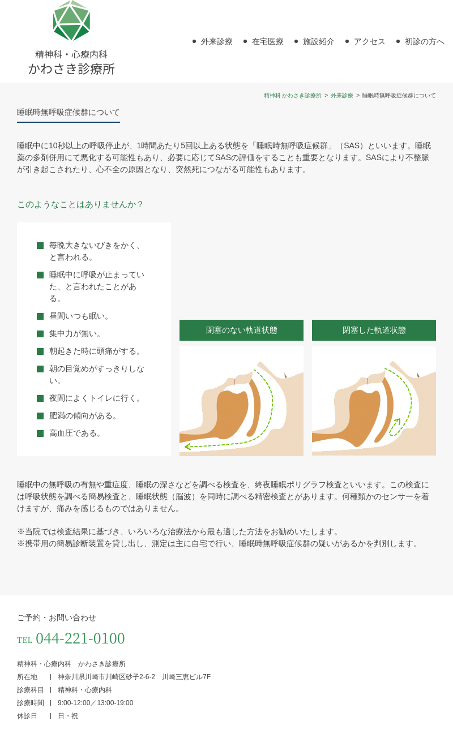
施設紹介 (319, 41)
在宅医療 (268, 41)
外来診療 (217, 41)
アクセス (370, 41)
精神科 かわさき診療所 (293, 95)
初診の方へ (425, 41)
